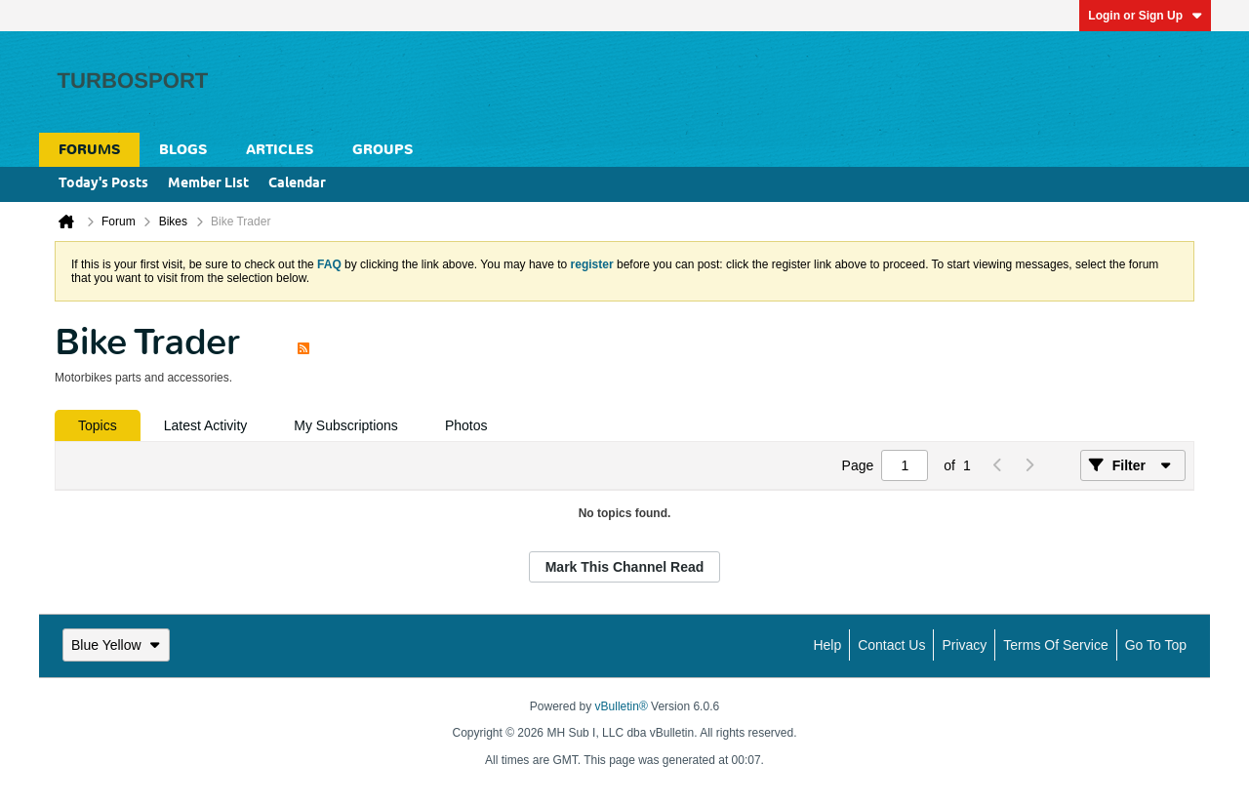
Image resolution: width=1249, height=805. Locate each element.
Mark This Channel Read (625, 567)
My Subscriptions (346, 425)
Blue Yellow (116, 645)
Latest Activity (206, 425)
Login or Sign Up (1145, 15)
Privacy (964, 645)
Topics (97, 425)
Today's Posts (103, 184)
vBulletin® (621, 706)
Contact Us (891, 645)
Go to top (1156, 645)
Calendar (297, 184)
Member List (208, 184)
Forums (89, 150)
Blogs (183, 150)
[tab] (98, 425)
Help (827, 645)
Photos (466, 425)
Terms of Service (1055, 645)
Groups (382, 150)
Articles (279, 150)
